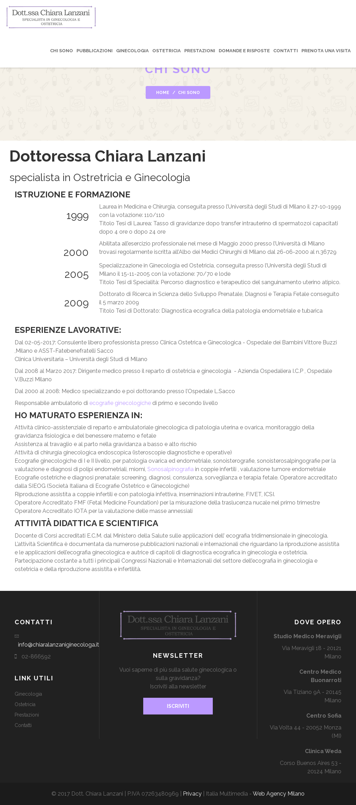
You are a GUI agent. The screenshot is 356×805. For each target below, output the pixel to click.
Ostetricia (166, 50)
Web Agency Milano (279, 793)
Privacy (192, 793)
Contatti (285, 50)
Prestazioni (199, 50)
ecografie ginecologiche (120, 403)
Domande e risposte (244, 50)
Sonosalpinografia (170, 469)
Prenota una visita (326, 50)
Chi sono (61, 50)
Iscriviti (178, 706)
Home (162, 92)
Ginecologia (132, 50)
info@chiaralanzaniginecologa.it (58, 644)
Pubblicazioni (94, 50)
